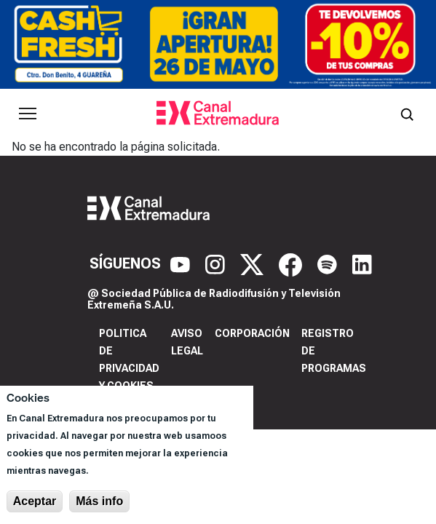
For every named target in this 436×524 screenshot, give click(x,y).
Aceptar (35, 501)
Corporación (252, 333)
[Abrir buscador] (407, 113)
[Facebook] (292, 263)
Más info (99, 501)
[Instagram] (217, 263)
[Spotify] (329, 263)
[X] (253, 263)
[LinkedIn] (362, 263)
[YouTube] (182, 263)
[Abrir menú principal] (28, 114)
